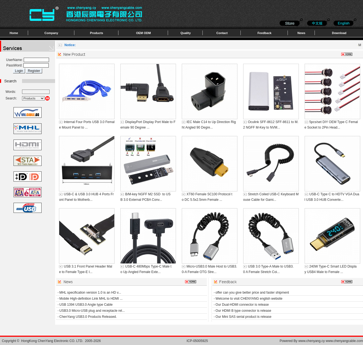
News (301, 33)
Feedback (265, 33)
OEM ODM (143, 33)
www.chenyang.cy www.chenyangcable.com (330, 341)
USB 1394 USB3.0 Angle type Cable (86, 305)
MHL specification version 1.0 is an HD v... (90, 292)
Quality (185, 33)
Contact (222, 33)
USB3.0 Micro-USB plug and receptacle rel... (92, 311)
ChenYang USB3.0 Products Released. (88, 317)
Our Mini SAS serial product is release (244, 317)
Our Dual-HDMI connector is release (242, 305)
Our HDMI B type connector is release (243, 311)
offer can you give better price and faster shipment (252, 292)
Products (96, 33)
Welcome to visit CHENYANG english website (249, 299)
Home (14, 33)
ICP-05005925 (197, 341)
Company (51, 33)
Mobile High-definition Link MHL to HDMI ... (91, 299)
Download (339, 33)
